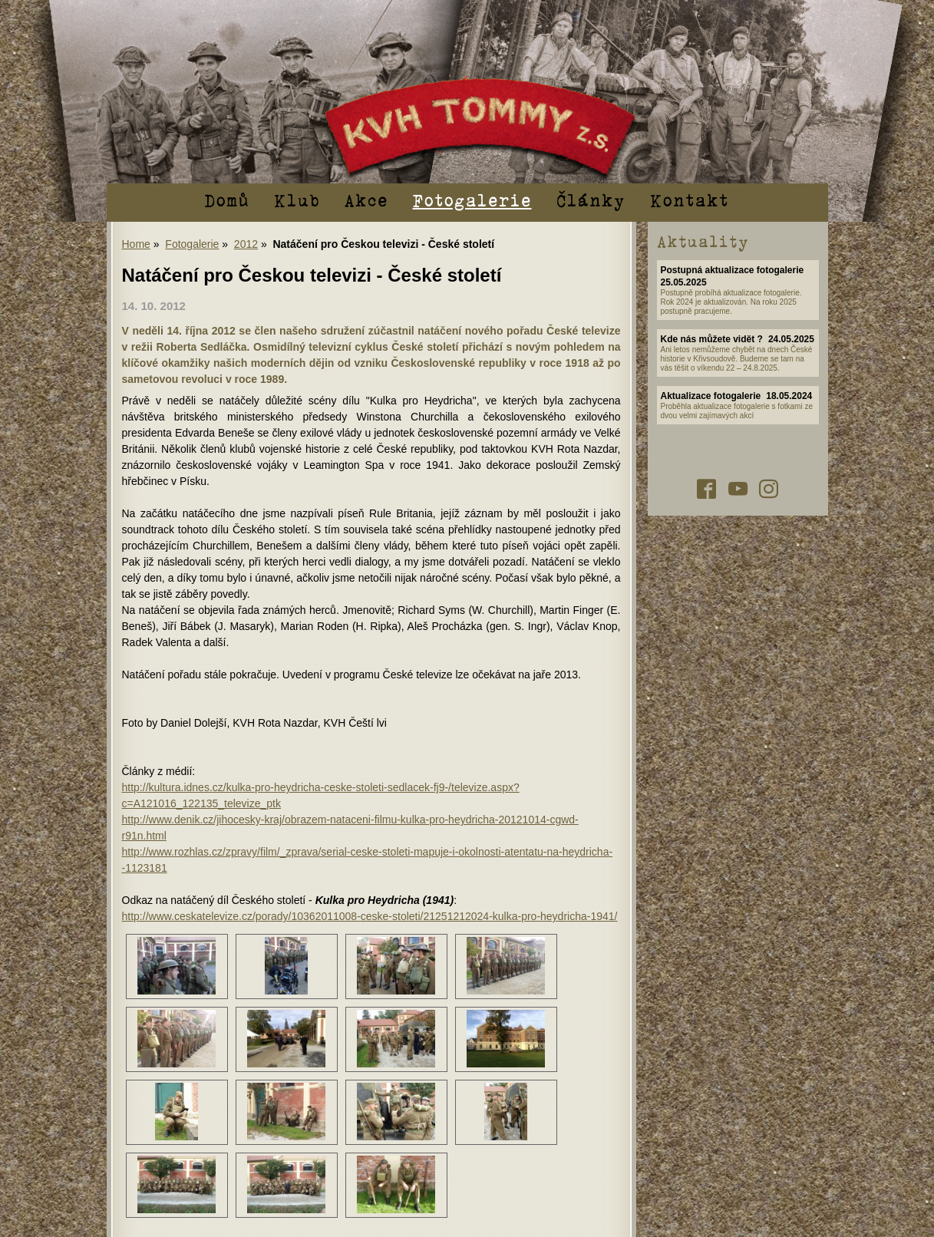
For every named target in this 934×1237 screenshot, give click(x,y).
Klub (297, 199)
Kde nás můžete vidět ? (712, 339)
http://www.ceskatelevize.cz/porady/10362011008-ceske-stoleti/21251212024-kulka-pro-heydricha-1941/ (370, 916)
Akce (366, 199)
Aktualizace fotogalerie (711, 396)
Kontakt (689, 199)
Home (136, 244)
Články (590, 199)
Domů (226, 199)
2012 (246, 244)
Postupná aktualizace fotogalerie (732, 270)
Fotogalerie (472, 199)
